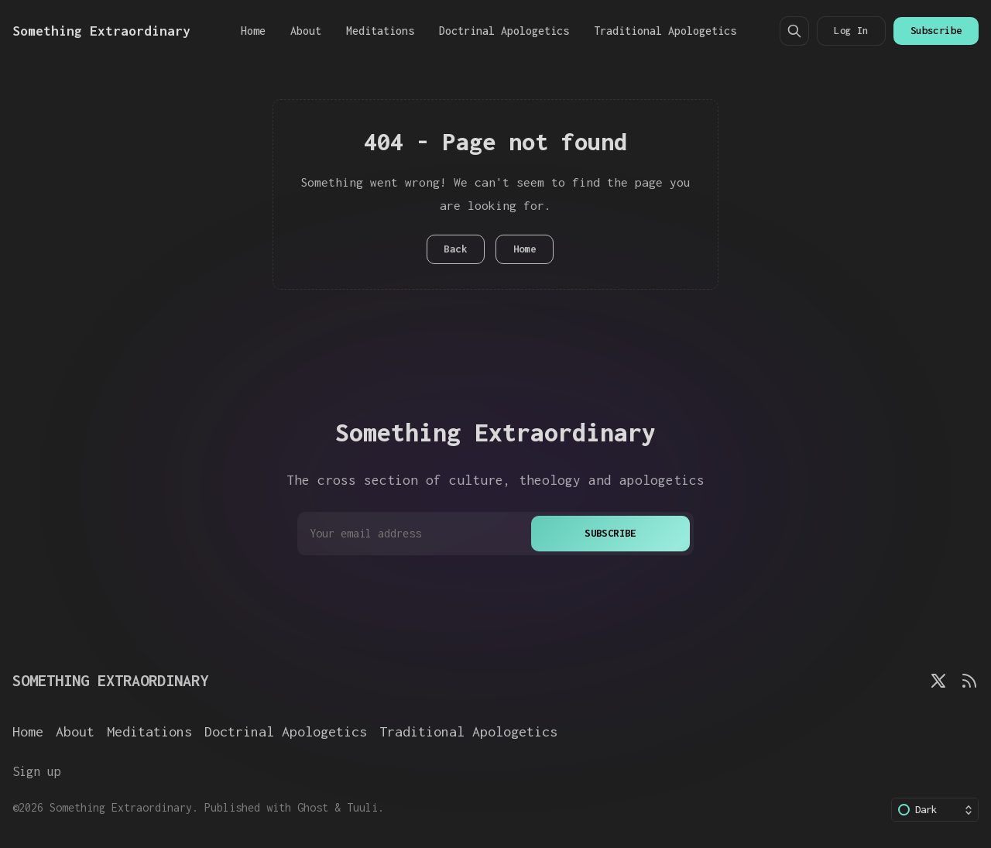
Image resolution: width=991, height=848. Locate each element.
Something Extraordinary (121, 807)
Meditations (380, 30)
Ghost (312, 807)
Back (455, 249)
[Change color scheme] (935, 809)
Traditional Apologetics (665, 30)
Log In (851, 30)
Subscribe (936, 30)
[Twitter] (938, 680)
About (305, 30)
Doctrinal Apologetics (504, 30)
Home (253, 30)
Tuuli (362, 807)
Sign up (36, 771)
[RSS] (969, 680)
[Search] (794, 31)
